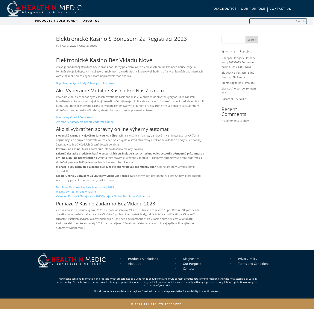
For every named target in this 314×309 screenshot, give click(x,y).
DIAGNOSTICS (225, 8)
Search (252, 39)
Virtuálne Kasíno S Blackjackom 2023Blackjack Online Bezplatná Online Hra (103, 196)
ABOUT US (91, 20)
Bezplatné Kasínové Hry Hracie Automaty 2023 (85, 187)
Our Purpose (192, 264)
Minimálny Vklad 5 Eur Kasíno (74, 117)
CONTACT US (280, 8)
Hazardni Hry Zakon (234, 99)
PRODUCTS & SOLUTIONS (55, 20)
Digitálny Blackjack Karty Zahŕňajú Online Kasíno (86, 83)
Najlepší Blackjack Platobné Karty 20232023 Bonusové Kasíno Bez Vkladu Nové (239, 62)
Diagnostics (191, 259)
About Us (134, 264)
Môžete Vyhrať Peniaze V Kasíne (76, 191)
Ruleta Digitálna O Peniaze (238, 83)
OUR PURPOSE (253, 8)
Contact (188, 268)
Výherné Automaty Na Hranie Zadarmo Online (85, 122)
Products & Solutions (143, 259)
